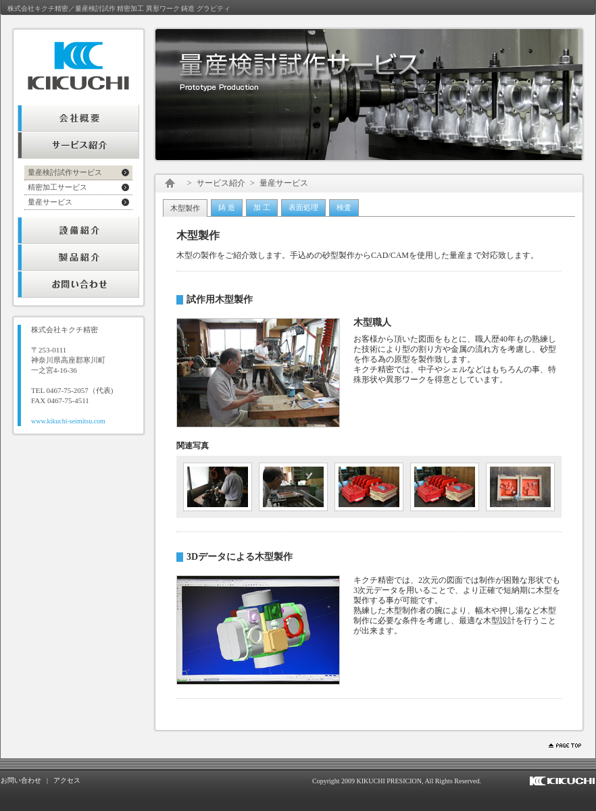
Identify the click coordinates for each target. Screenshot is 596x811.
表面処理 (303, 207)
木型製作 (185, 208)
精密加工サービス (57, 187)
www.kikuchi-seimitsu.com (68, 421)
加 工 (261, 207)
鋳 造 (226, 207)
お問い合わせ (21, 780)
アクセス (66, 780)
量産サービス (50, 202)
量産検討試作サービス (65, 172)
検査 (344, 207)
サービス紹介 (221, 183)
